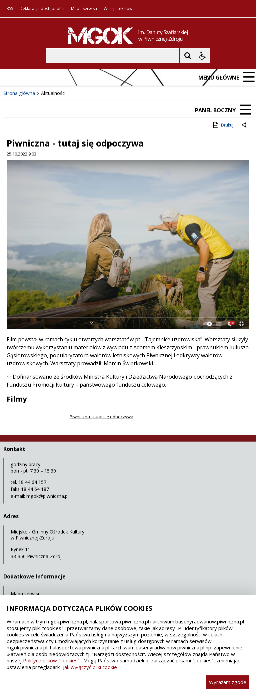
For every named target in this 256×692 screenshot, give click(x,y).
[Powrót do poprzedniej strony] (244, 125)
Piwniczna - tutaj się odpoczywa (101, 416)
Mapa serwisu (84, 9)
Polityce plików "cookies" (51, 660)
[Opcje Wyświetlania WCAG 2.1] (202, 55)
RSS (10, 9)
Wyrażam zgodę (227, 682)
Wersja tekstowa (119, 9)
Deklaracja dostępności (42, 9)
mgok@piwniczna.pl (47, 496)
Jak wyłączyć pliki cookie (90, 667)
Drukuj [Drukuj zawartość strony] (222, 125)
